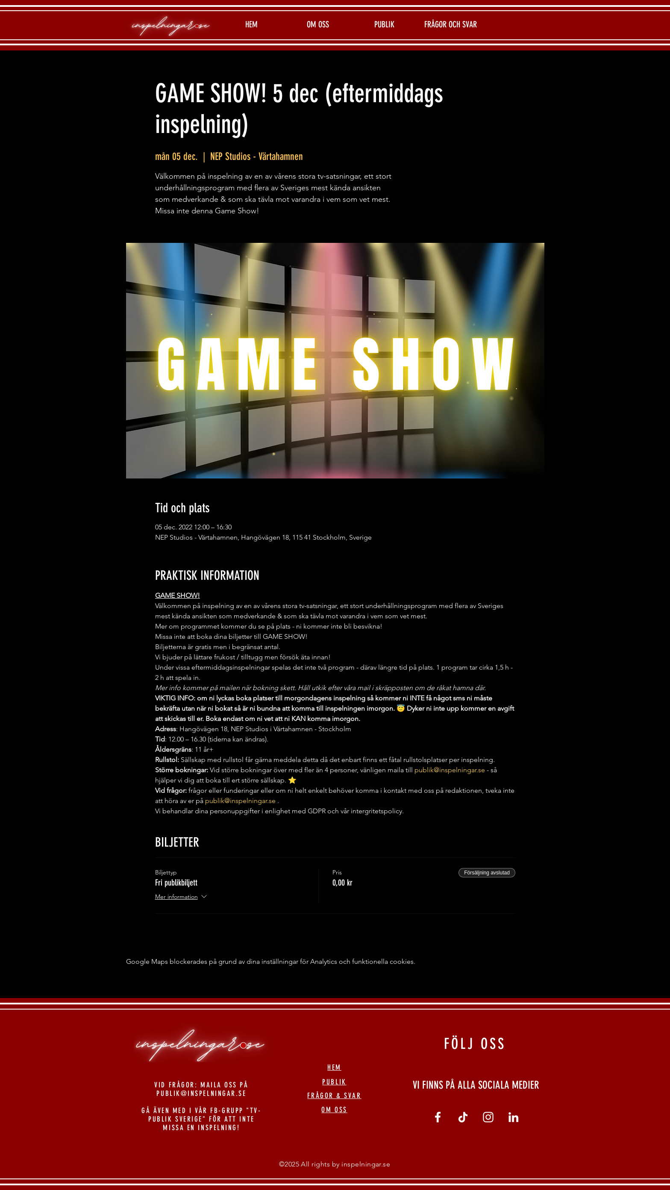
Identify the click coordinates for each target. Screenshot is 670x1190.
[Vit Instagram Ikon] (488, 1117)
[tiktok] (463, 1117)
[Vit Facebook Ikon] (438, 1117)
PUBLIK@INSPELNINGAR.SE (201, 1093)
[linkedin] (513, 1117)
